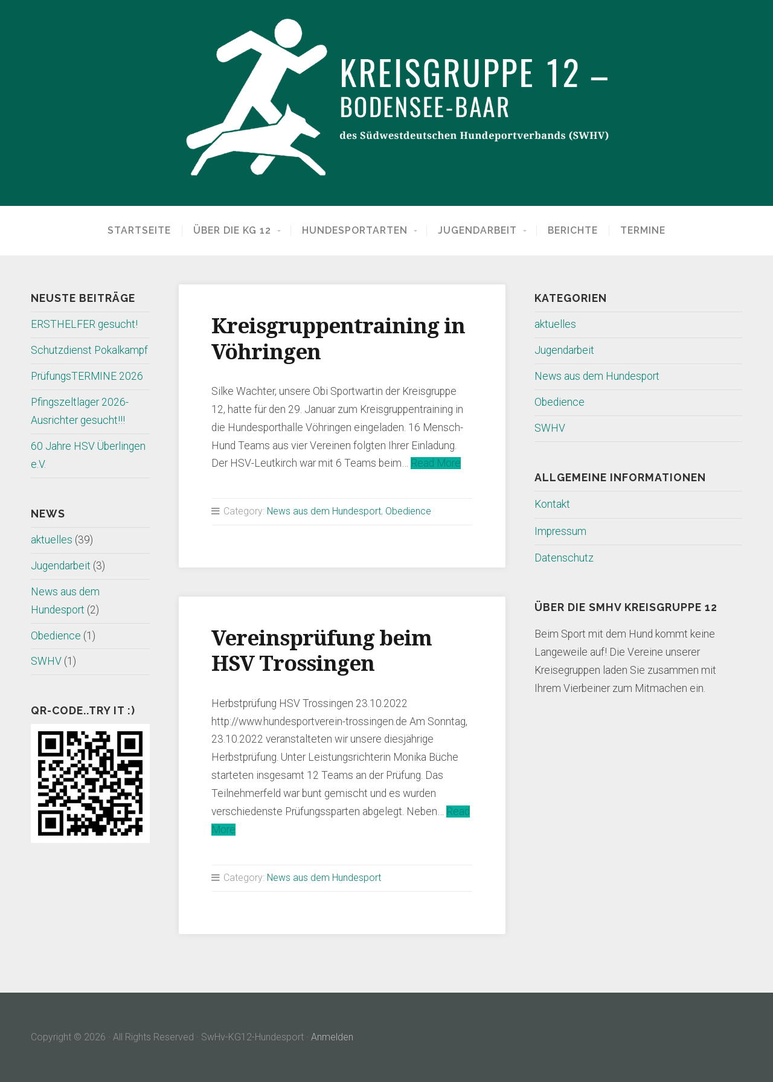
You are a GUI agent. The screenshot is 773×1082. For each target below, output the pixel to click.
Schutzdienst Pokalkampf (89, 350)
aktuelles (51, 540)
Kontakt (552, 504)
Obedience (56, 636)
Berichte (573, 230)
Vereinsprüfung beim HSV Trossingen (321, 651)
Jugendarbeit (477, 230)
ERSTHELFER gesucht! (84, 324)
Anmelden (332, 1037)
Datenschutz (564, 558)
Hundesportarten (355, 230)
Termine (643, 230)
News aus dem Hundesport (324, 511)
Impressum (560, 531)
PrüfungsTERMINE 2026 (87, 376)
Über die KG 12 (232, 230)
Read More (436, 463)
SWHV (46, 661)
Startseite (139, 230)
